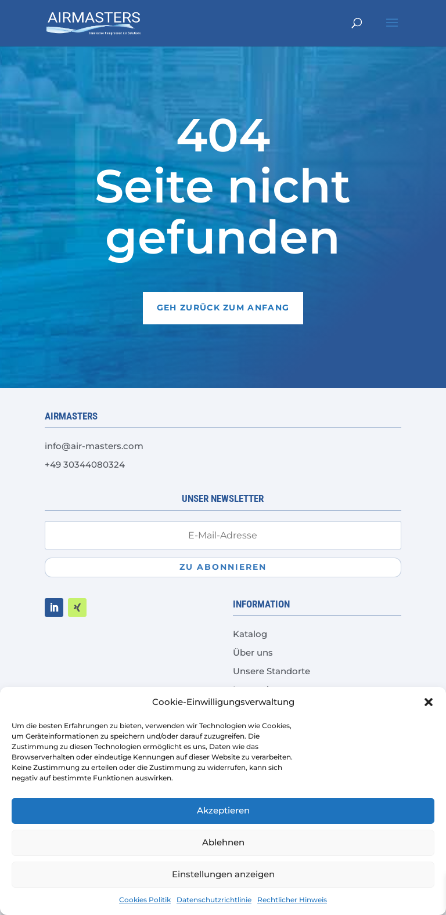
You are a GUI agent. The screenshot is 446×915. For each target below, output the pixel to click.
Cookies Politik (145, 899)
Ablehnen (223, 842)
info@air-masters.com (94, 445)
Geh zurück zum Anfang (223, 307)
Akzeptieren (223, 810)
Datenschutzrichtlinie (214, 899)
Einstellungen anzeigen (223, 874)
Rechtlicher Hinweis (292, 899)
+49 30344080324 (85, 464)
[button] (428, 702)
